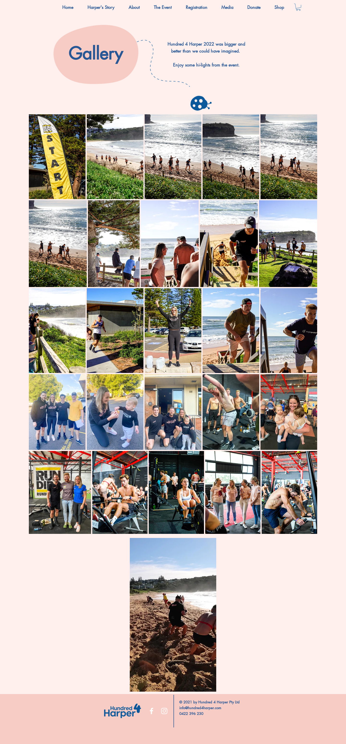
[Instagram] (164, 711)
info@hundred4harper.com (200, 708)
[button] (134, 7)
